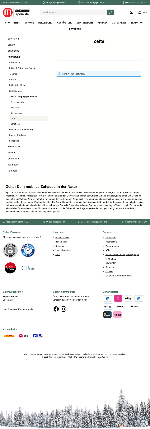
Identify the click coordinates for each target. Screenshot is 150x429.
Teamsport (13, 164)
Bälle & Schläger (17, 85)
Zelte (13, 118)
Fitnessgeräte (16, 91)
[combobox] (73, 12)
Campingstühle (17, 102)
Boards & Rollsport (18, 135)
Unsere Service (62, 237)
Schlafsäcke (16, 113)
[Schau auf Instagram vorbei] (63, 309)
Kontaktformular (26, 309)
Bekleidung (13, 50)
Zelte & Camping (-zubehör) (23, 96)
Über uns (59, 246)
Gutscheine (13, 158)
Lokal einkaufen (62, 250)
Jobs (57, 254)
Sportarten (13, 38)
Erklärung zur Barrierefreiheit (119, 276)
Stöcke (12, 79)
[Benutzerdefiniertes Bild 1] (28, 250)
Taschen (13, 74)
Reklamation (61, 242)
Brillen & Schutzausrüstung (22, 68)
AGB (108, 250)
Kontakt (109, 271)
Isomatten (15, 107)
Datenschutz (111, 242)
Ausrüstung (14, 56)
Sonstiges (15, 124)
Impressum (111, 237)
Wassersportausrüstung (21, 129)
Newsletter (111, 263)
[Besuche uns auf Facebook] (56, 309)
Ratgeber (12, 170)
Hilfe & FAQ (111, 259)
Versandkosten (68, 354)
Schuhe (11, 44)
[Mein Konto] (131, 12)
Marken (11, 152)
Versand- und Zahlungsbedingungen (122, 254)
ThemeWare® (102, 357)
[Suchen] (110, 12)
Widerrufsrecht (112, 246)
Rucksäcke (14, 62)
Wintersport (14, 146)
